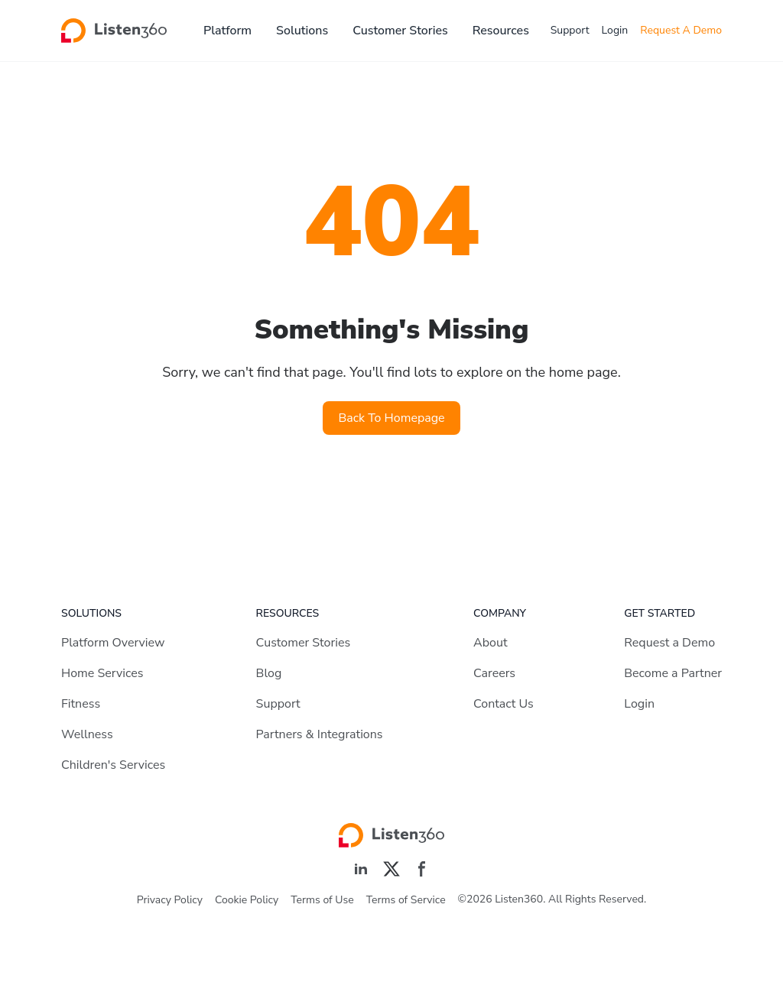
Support (570, 30)
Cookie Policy (246, 900)
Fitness (80, 703)
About (490, 642)
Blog (269, 673)
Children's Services (113, 765)
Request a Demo (669, 642)
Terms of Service (406, 900)
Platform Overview (112, 642)
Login (615, 30)
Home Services (102, 673)
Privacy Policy (170, 900)
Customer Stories (400, 30)
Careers (494, 673)
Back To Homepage (391, 418)
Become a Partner (673, 673)
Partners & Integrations (319, 734)
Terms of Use (322, 900)
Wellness (87, 734)
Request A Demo (681, 30)
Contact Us (503, 703)
